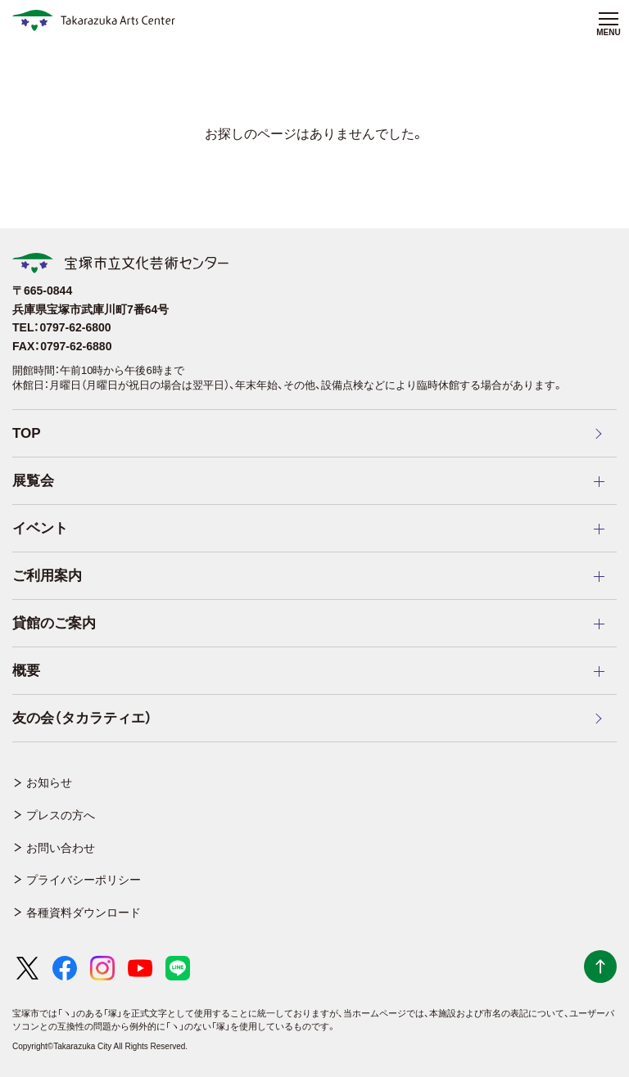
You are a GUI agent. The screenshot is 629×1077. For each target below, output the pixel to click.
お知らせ (49, 782)
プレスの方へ (60, 815)
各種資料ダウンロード (83, 912)
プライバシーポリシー (83, 879)
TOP (26, 433)
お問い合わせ (60, 847)
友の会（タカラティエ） (82, 718)
